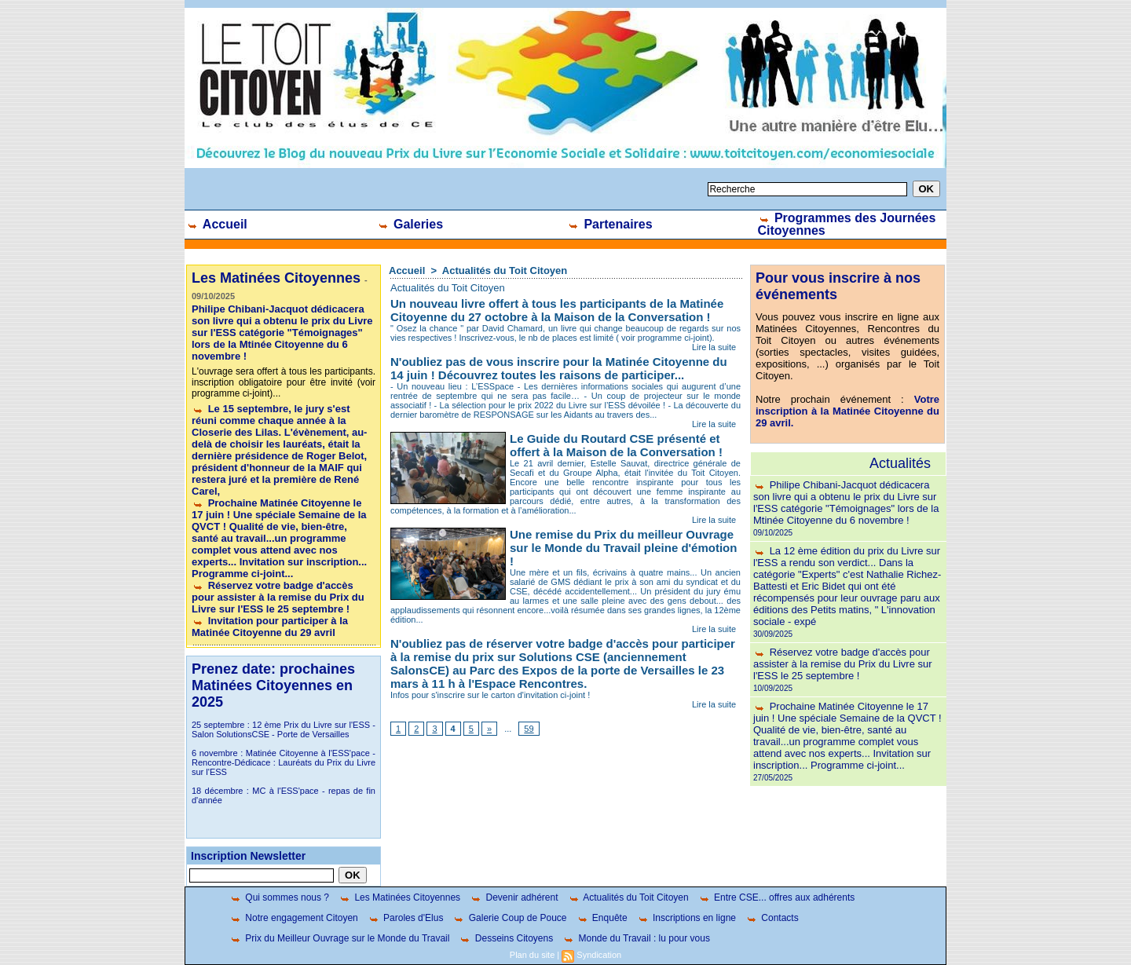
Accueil (216, 224)
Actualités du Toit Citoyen (504, 270)
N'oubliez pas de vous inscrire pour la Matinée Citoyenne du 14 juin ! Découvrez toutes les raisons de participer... (558, 368)
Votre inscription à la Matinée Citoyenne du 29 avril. (847, 411)
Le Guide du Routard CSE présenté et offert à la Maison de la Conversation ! (616, 445)
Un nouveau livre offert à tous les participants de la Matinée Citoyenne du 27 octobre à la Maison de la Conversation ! (556, 310)
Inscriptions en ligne (686, 917)
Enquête (602, 917)
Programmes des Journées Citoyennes (847, 224)
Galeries (410, 224)
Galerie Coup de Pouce (509, 917)
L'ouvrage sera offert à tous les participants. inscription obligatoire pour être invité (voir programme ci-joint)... (283, 382)
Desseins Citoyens (506, 938)
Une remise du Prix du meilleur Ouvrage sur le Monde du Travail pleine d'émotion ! (623, 548)
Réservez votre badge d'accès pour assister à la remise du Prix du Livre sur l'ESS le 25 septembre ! (278, 597)
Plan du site (532, 955)
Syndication (598, 955)
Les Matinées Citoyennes (399, 897)
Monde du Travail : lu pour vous (636, 938)
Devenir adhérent (514, 897)
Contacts (772, 917)
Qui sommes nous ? (279, 897)
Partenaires (610, 224)
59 (528, 728)
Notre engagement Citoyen (293, 917)
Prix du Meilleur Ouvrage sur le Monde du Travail (339, 938)
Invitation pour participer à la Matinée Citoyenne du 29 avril (270, 626)
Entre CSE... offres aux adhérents (776, 897)
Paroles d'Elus (406, 917)
